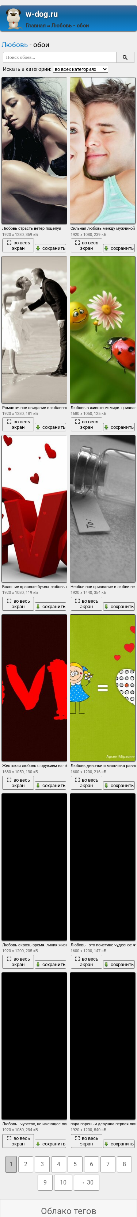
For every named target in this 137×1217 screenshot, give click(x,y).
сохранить (50, 248)
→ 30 (87, 1182)
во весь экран (18, 245)
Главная (36, 25)
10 (63, 1182)
